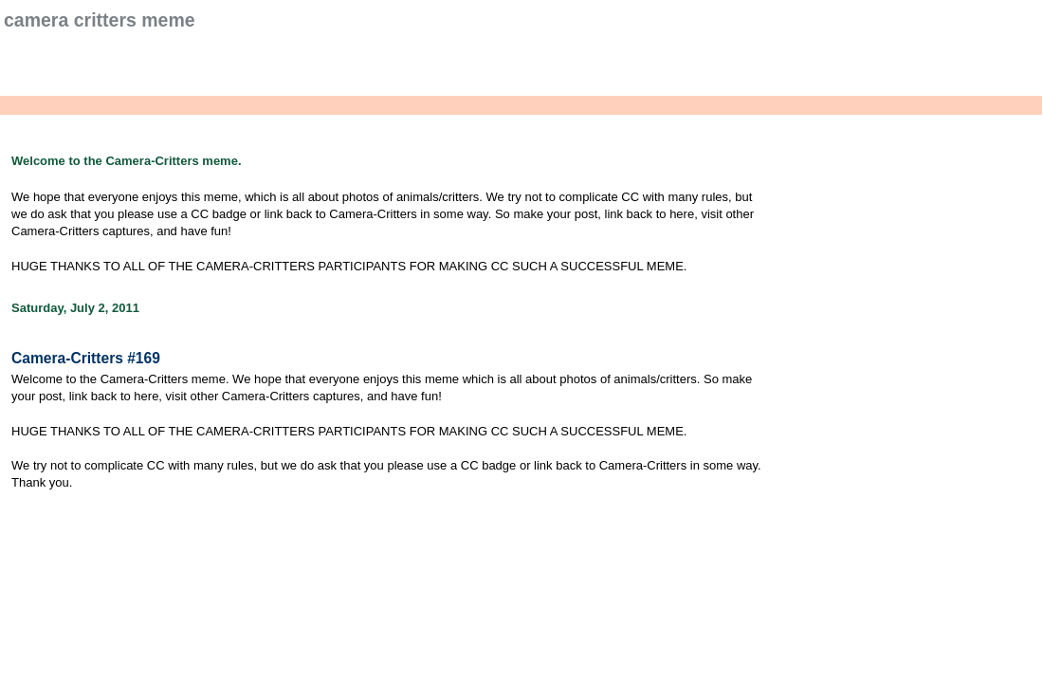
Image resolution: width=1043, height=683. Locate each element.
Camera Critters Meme (99, 19)
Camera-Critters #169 (85, 358)
